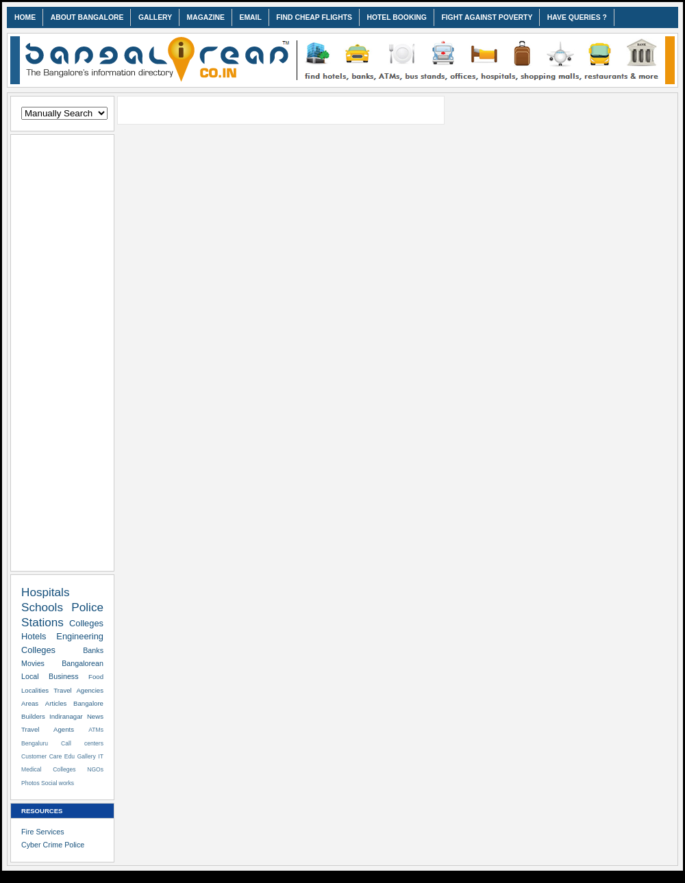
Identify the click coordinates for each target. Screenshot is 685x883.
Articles (56, 703)
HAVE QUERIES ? (577, 17)
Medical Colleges (48, 769)
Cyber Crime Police (52, 845)
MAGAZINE (206, 17)
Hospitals (45, 592)
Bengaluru (34, 743)
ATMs (95, 729)
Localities (35, 690)
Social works (57, 783)
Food (95, 676)
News (95, 716)
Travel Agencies (78, 690)
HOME (25, 17)
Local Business (50, 676)
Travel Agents (47, 729)
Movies (33, 663)
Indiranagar (66, 716)
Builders (33, 716)
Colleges (86, 623)
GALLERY (155, 17)
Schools (42, 607)
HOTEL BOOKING (396, 17)
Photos (30, 783)
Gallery (86, 756)
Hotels (33, 636)
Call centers (82, 743)
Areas (29, 703)
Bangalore (88, 703)
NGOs (95, 769)
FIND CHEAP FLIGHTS (314, 17)
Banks (93, 650)
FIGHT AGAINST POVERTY (486, 17)
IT (100, 756)
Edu (69, 756)
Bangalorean (82, 663)
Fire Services (42, 832)
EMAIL (250, 17)
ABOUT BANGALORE (87, 17)
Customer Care (41, 756)
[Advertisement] (62, 350)
